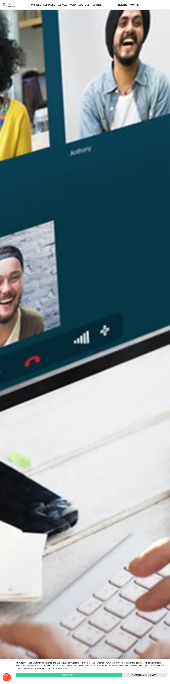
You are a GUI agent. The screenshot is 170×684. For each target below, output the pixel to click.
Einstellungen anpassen (144, 675)
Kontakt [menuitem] (135, 4)
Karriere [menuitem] (36, 4)
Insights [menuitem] (122, 4)
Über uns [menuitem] (84, 4)
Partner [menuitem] (97, 4)
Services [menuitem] (62, 4)
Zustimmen (68, 675)
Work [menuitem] (73, 4)
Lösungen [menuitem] (49, 4)
